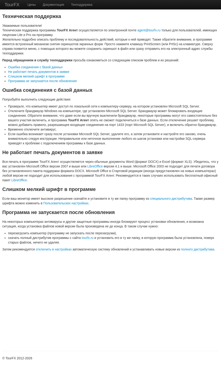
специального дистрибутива (171, 198)
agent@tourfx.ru (149, 30)
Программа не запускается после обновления (42, 81)
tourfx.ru (87, 238)
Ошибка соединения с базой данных (35, 67)
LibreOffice (95, 166)
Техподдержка (82, 4)
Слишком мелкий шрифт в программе (36, 76)
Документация (53, 4)
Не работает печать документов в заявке (38, 72)
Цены (31, 4)
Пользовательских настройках (65, 203)
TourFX (12, 4)
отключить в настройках (54, 249)
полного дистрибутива (197, 249)
